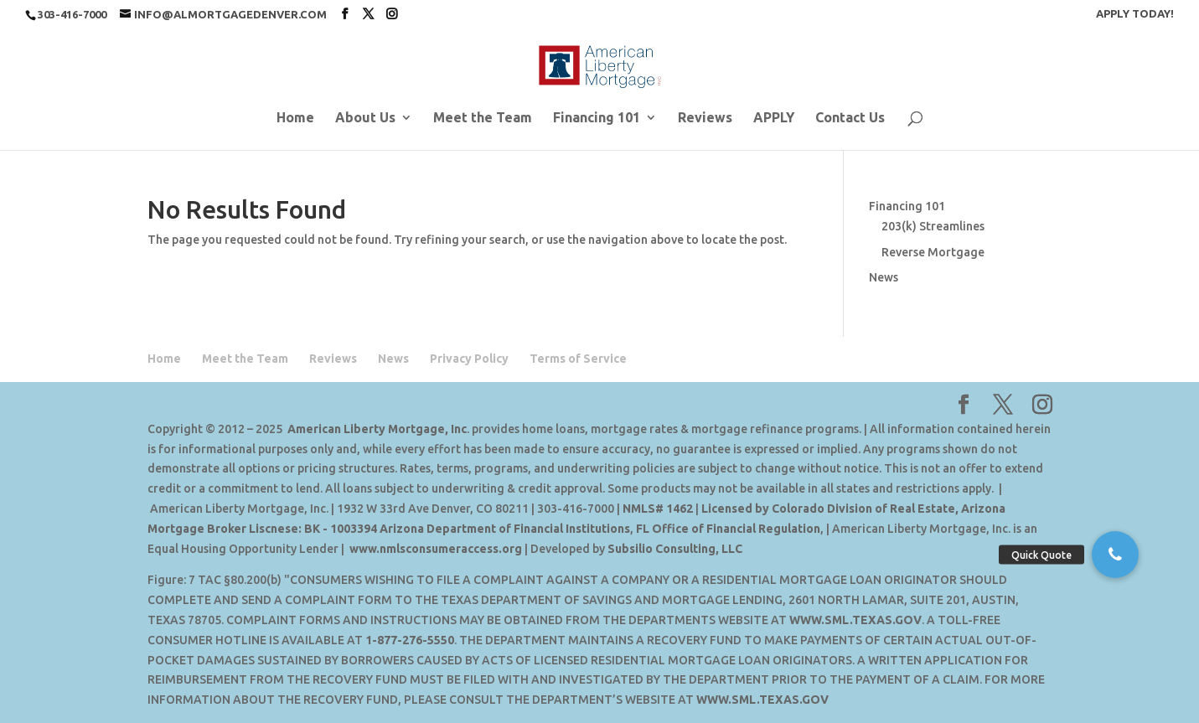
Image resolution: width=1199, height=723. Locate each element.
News (883, 277)
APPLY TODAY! (1135, 13)
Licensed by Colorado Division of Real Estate (828, 508)
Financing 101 (596, 118)
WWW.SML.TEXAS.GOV (855, 620)
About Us (365, 118)
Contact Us (850, 118)
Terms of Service (578, 358)
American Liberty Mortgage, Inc (377, 429)
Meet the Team (482, 118)
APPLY (773, 118)
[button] (1115, 554)
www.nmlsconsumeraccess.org (435, 548)
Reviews (705, 118)
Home (295, 118)
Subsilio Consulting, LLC (674, 548)
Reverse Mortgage (933, 252)
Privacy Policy (469, 358)
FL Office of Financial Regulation (728, 528)
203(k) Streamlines (933, 226)
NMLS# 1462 (658, 508)
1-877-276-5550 (409, 640)
